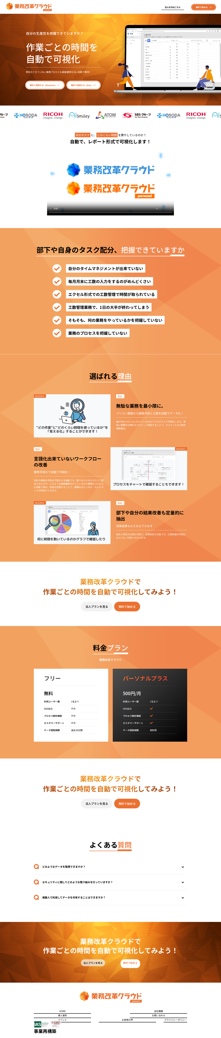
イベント (128, 1012)
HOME (42, 1012)
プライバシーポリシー (175, 1012)
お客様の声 (150, 1012)
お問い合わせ (106, 1012)
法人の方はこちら (173, 7)
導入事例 (85, 1012)
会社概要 (63, 1012)
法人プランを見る (96, 607)
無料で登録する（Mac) (81, 85)
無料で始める (202, 7)
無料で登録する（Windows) (42, 85)
